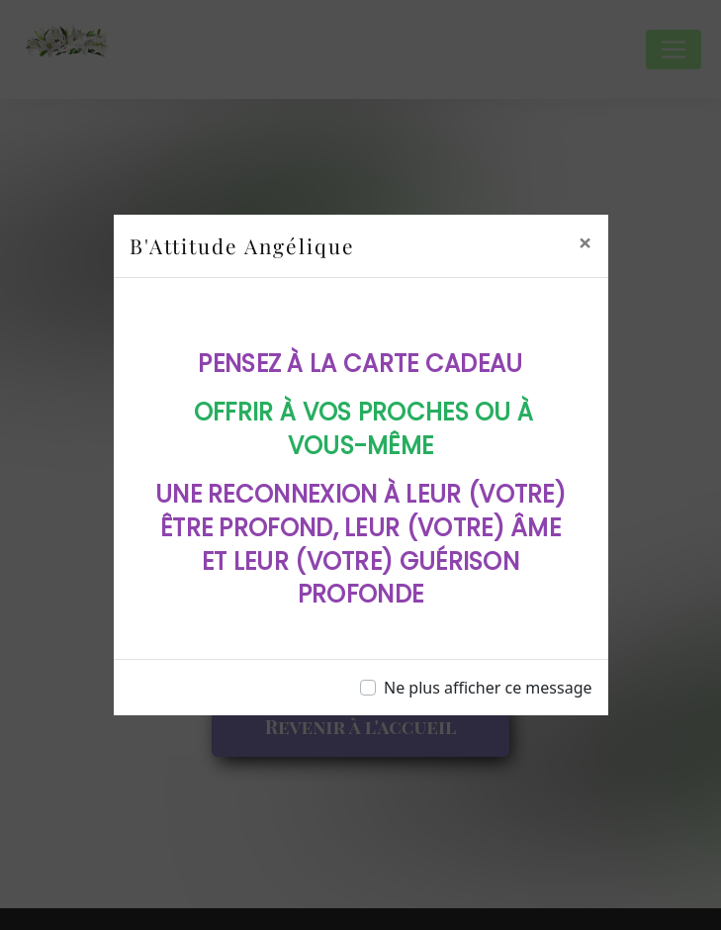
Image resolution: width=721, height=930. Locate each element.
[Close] (585, 242)
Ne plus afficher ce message (488, 687)
